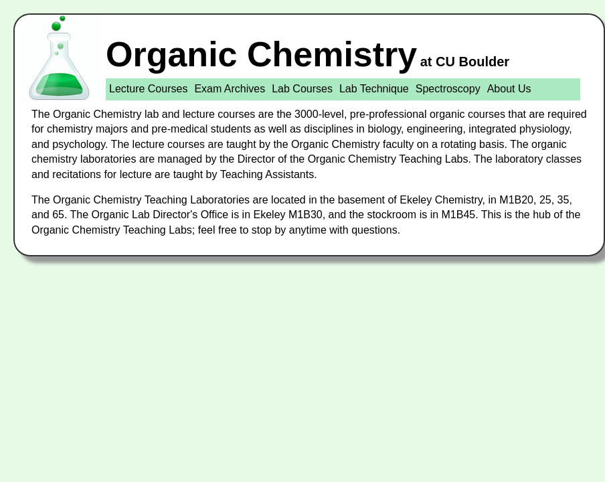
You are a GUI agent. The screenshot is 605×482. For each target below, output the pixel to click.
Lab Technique (374, 88)
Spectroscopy (448, 88)
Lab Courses (302, 88)
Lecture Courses (148, 88)
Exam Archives (229, 88)
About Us (509, 88)
